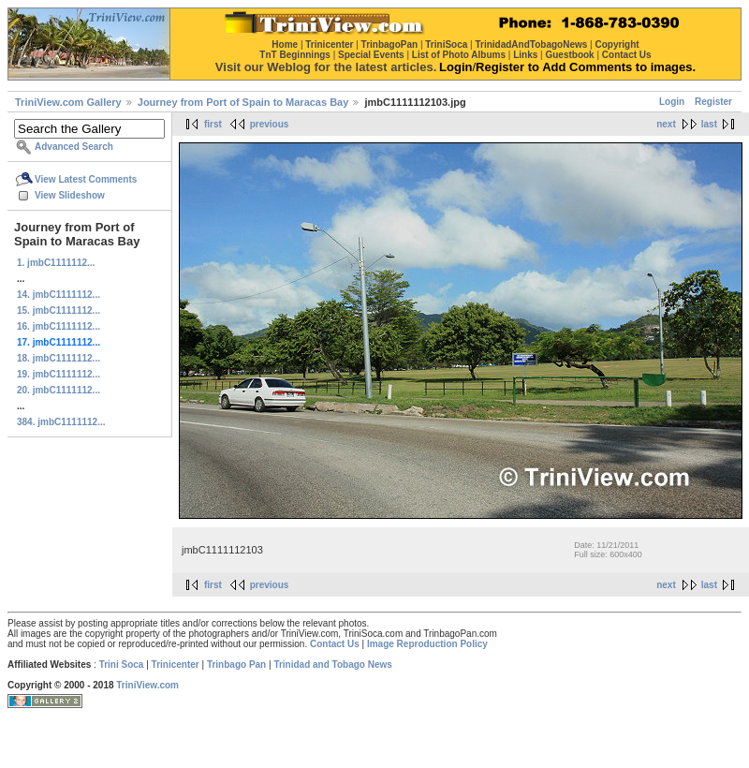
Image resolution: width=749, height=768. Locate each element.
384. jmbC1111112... (61, 422)
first (213, 124)
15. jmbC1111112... (58, 310)
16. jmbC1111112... (58, 326)
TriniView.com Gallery (68, 102)
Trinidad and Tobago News (332, 664)
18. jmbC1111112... (58, 358)
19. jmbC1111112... (58, 374)
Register (713, 101)
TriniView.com (147, 685)
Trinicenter (175, 664)
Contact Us (335, 644)
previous (269, 124)
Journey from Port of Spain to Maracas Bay (243, 102)
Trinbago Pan (236, 664)
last (709, 124)
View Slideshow (70, 195)
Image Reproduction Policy (427, 644)
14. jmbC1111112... (58, 294)
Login (671, 101)
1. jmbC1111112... (56, 263)
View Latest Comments (86, 179)
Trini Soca (121, 664)
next (666, 124)
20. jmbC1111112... (58, 390)
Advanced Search (74, 146)
